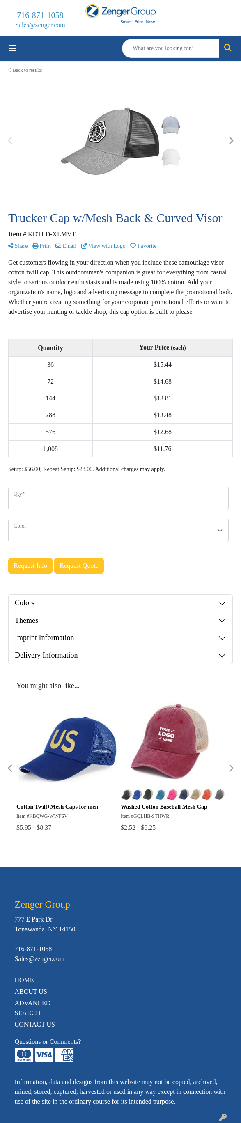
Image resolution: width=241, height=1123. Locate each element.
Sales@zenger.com (40, 24)
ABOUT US (31, 991)
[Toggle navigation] (12, 48)
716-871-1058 (40, 15)
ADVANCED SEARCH (33, 1007)
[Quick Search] (171, 48)
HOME (24, 980)
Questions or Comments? (48, 1041)
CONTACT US (35, 1024)
